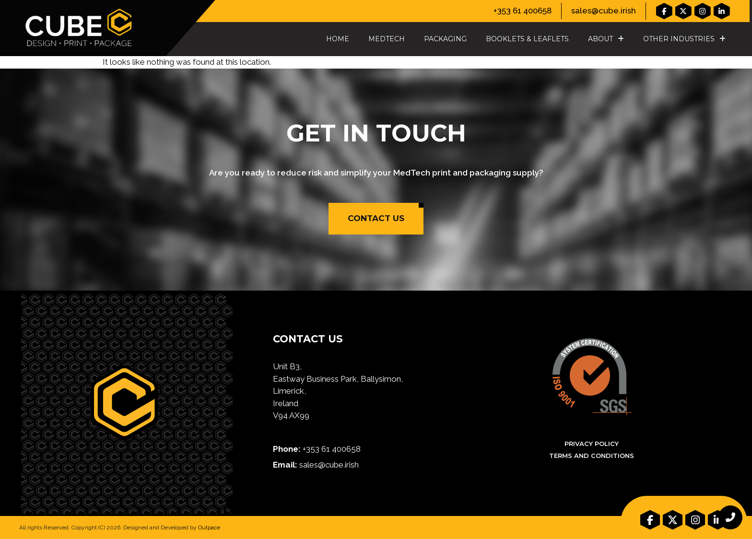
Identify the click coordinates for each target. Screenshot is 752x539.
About (606, 39)
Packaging (445, 39)
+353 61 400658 (523, 10)
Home (337, 39)
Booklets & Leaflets (527, 39)
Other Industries (684, 39)
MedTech (386, 39)
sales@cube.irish (603, 10)
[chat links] (730, 517)
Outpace (209, 527)
